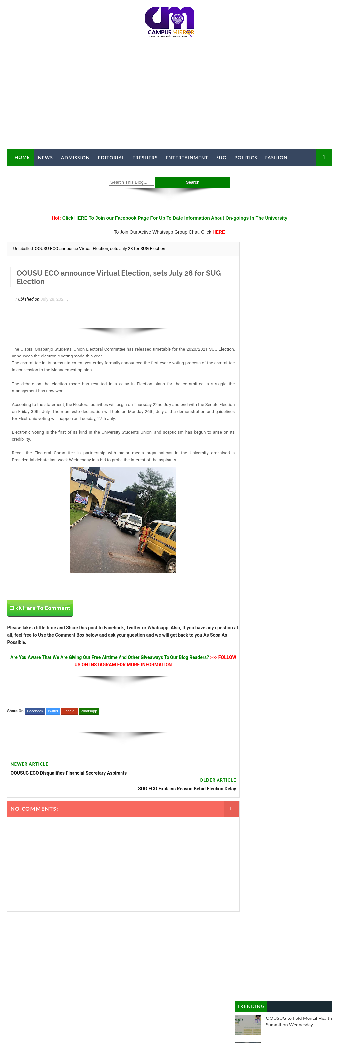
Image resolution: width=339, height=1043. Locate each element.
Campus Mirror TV (36, 174)
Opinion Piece (252, 709)
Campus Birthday (283, 612)
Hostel (290, 681)
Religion (246, 723)
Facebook (35, 712)
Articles (299, 598)
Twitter (52, 712)
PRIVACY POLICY (192, 967)
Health (245, 681)
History (267, 681)
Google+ (69, 712)
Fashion (276, 157)
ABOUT (103, 967)
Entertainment (187, 157)
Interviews (249, 695)
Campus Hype (252, 626)
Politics (245, 157)
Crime (244, 639)
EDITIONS (249, 967)
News (45, 157)
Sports (270, 723)
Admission (75, 157)
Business (247, 612)
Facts (304, 653)
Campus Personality (296, 626)
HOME (86, 967)
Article (276, 598)
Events (283, 653)
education (295, 639)
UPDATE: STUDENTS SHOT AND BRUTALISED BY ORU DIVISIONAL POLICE (294, 443)
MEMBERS (225, 967)
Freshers (145, 157)
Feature (271, 667)
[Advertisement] (169, 96)
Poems (282, 709)
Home (22, 157)
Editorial (111, 157)
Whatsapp (89, 712)
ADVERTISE (158, 967)
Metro (274, 695)
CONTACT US (128, 967)
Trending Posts (251, 338)
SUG (221, 157)
